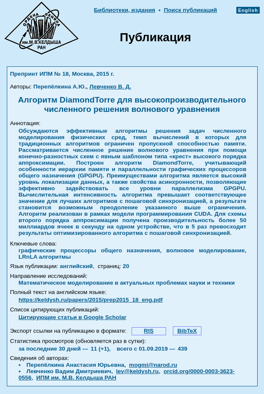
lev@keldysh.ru (137, 371)
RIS (149, 331)
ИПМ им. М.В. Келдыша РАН (76, 377)
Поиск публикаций (190, 10)
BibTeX (187, 331)
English (248, 10)
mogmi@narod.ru (153, 365)
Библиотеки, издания (124, 10)
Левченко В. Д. (110, 86)
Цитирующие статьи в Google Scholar (72, 317)
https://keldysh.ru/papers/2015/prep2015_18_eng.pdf (91, 300)
